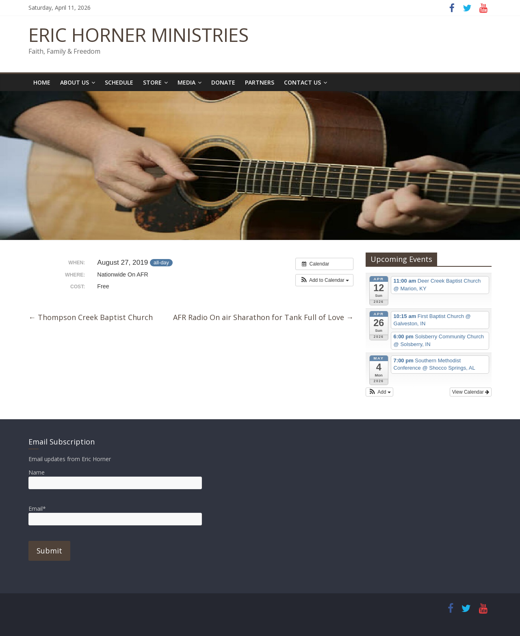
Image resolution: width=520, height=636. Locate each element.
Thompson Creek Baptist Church (90, 317)
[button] (324, 280)
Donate (223, 82)
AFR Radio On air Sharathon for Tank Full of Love (263, 317)
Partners (259, 82)
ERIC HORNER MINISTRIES (138, 34)
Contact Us (302, 82)
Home (41, 82)
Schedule (119, 82)
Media (186, 82)
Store (152, 82)
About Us (74, 82)
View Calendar (470, 392)
